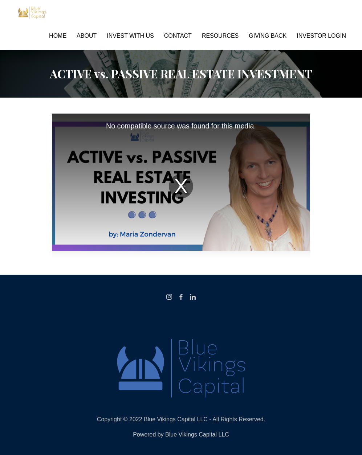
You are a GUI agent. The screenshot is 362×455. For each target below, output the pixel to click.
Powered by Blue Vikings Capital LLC (181, 434)
